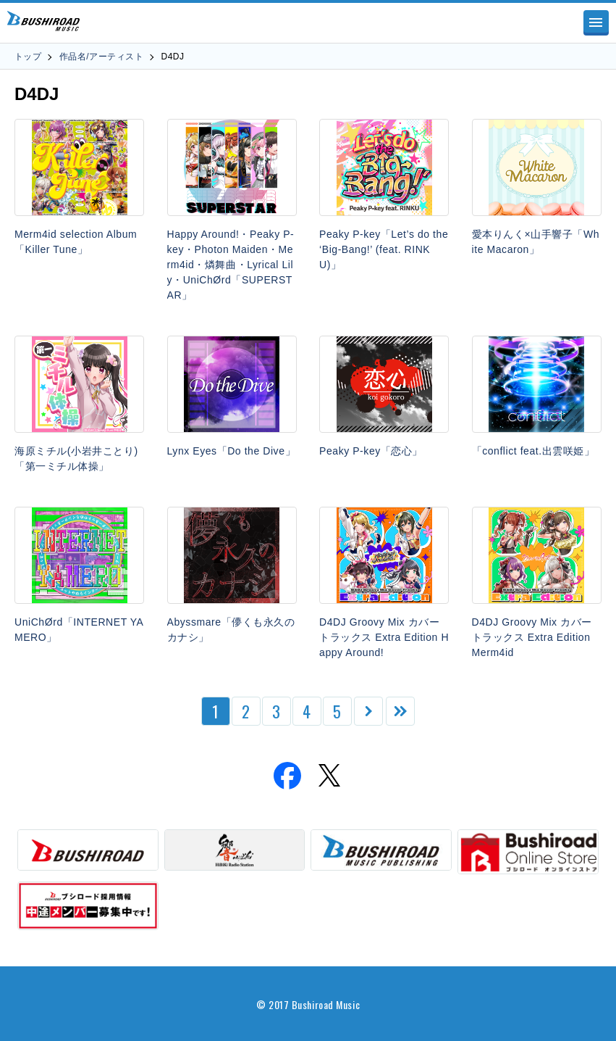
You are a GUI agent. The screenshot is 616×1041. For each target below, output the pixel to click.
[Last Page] (400, 711)
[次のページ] (368, 711)
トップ (27, 56)
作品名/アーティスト (101, 56)
